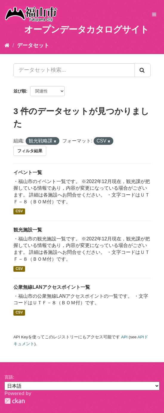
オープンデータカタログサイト (86, 29)
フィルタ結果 (29, 150)
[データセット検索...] (74, 70)
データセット (33, 45)
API (124, 337)
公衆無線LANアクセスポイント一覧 (51, 287)
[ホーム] (7, 45)
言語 (8, 377)
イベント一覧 (27, 172)
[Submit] (142, 70)
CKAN (14, 401)
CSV (19, 211)
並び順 (19, 91)
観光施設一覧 (27, 229)
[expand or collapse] (154, 14)
